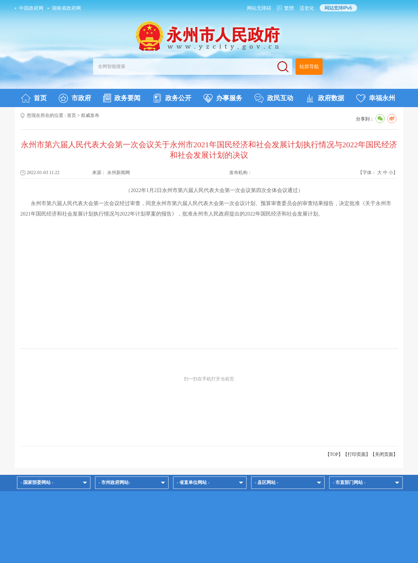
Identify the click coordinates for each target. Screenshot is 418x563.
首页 (34, 98)
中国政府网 (31, 8)
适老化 (306, 8)
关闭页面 (384, 454)
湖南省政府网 (66, 8)
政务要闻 (121, 98)
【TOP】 (334, 454)
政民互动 (273, 98)
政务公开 (172, 98)
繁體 (289, 8)
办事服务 (222, 98)
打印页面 (356, 454)
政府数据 (324, 98)
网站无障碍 (259, 8)
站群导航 (309, 66)
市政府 (75, 98)
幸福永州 (375, 98)
